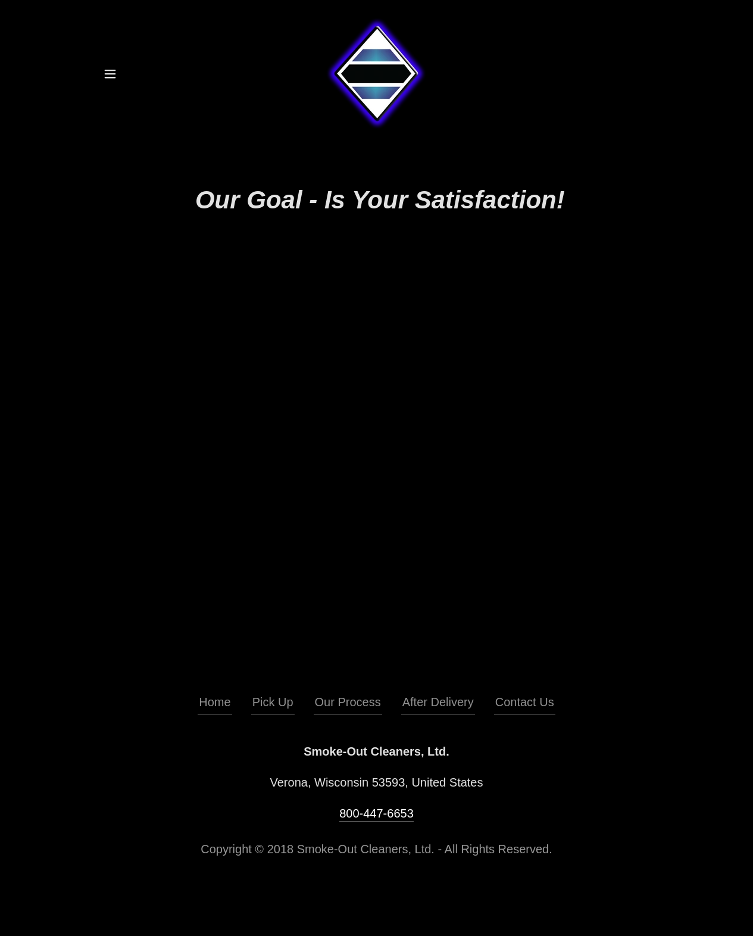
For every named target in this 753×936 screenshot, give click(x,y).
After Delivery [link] (438, 702)
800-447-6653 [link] (376, 813)
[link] (376, 72)
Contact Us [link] (524, 702)
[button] (110, 74)
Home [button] (214, 702)
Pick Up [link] (272, 702)
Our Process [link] (348, 702)
